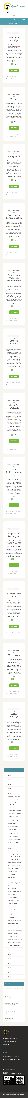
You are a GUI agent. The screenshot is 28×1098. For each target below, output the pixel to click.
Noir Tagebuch (12, 894)
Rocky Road (14, 156)
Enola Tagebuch (12, 823)
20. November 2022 (15, 571)
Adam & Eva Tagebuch (14, 796)
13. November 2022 (15, 632)
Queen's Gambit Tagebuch (15, 906)
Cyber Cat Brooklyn (14, 406)
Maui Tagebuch (12, 874)
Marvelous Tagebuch (13, 868)
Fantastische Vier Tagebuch (13, 830)
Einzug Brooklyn (14, 715)
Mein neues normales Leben (14, 216)
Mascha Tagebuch (13, 871)
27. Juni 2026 (8, 997)
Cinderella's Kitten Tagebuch (13, 817)
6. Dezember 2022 (14, 447)
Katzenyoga (14, 655)
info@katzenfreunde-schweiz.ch (12, 1056)
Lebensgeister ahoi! (14, 595)
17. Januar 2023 (14, 192)
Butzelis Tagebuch (13, 807)
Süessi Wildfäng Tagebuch (15, 939)
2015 (9, 976)
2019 (9, 958)
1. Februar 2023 (14, 134)
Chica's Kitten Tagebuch (14, 810)
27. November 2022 (15, 511)
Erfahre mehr (14, 70)
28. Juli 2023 (13, 76)
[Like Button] (12, 64)
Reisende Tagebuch (13, 909)
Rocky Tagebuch (12, 914)
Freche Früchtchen (13, 836)
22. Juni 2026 (8, 1006)
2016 (9, 972)
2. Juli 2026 (7, 991)
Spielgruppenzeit (9, 1018)
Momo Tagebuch (12, 886)
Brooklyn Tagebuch (16, 32)
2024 (9, 784)
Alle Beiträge (14, 21)
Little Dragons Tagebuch (14, 862)
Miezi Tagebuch (12, 877)
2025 (9, 779)
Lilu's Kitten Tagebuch (14, 859)
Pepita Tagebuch (12, 903)
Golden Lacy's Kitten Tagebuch (13, 843)
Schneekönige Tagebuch (14, 920)
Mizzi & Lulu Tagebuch (14, 883)
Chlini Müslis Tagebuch (14, 813)
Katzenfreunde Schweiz (9, 1094)
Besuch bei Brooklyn (14, 39)
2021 (9, 949)
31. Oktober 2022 (14, 754)
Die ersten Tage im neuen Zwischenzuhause (12, 1004)
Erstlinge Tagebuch (13, 826)
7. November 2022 (14, 691)
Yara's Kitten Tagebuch (14, 942)
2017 (9, 967)
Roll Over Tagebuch (13, 917)
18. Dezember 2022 (15, 382)
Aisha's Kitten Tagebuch (14, 799)
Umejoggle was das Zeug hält (14, 535)
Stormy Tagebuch (12, 936)
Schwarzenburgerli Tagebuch (13, 924)
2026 (9, 775)
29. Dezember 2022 (15, 318)
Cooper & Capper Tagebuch (15, 820)
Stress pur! (8, 996)
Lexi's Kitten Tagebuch (14, 857)
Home (9, 21)
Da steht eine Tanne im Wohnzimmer (14, 278)
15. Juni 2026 (8, 1013)
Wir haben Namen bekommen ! (14, 988)
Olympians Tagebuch (13, 897)
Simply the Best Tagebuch (15, 930)
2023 (9, 788)
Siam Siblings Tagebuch (14, 927)
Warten (14, 99)
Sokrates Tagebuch (13, 933)
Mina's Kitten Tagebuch (14, 880)
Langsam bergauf (14, 342)
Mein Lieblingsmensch (14, 472)
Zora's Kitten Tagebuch (14, 945)
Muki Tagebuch (12, 888)
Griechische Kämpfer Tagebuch (14, 847)
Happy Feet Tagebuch (13, 851)
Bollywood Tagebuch (13, 802)
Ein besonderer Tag (10, 1011)
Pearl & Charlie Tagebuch (15, 900)
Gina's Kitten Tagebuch (14, 839)
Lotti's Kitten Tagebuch (14, 865)
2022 (9, 32)
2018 (9, 963)
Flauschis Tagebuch (13, 833)
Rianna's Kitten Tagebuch (15, 912)
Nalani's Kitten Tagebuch (15, 891)
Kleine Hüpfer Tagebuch (14, 854)
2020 (9, 954)
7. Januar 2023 (13, 252)
